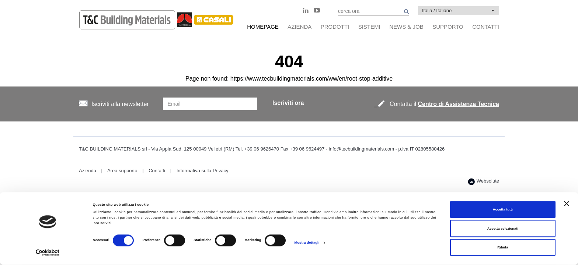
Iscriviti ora (288, 103)
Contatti (157, 170)
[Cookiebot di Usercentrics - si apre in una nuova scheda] (47, 252)
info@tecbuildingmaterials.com (361, 149)
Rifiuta (502, 248)
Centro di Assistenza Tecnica (458, 104)
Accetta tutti (503, 210)
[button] (458, 10)
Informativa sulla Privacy (203, 170)
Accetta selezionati (502, 228)
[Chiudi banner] (566, 203)
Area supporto (122, 170)
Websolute (483, 181)
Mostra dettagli (306, 242)
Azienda (87, 170)
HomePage (263, 27)
